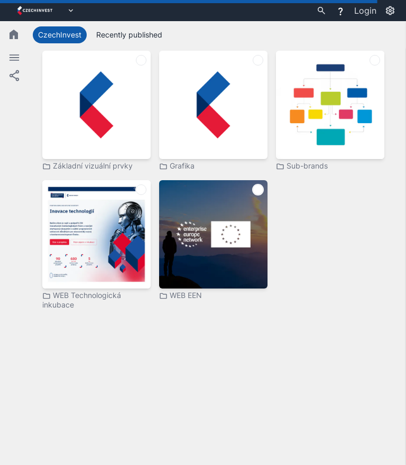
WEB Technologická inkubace (81, 300)
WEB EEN (180, 295)
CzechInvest (59, 34)
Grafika (177, 166)
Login (365, 10)
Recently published (129, 34)
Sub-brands (302, 166)
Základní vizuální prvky (87, 166)
